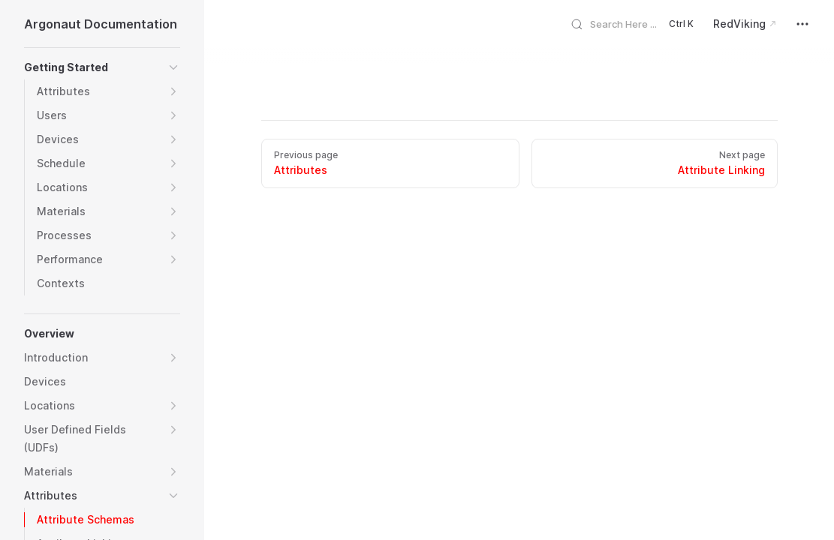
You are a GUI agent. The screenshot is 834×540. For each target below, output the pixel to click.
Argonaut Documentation (100, 24)
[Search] (637, 23)
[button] (173, 68)
